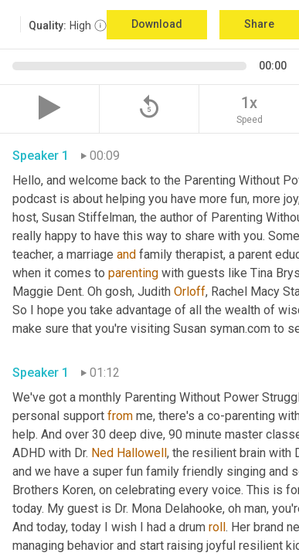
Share (259, 24)
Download (156, 24)
